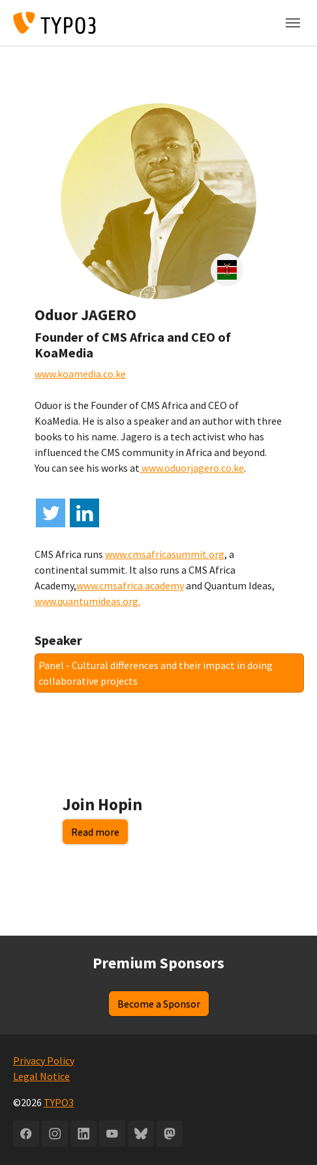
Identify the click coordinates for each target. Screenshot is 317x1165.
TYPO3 (59, 1102)
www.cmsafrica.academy (130, 585)
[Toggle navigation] (293, 23)
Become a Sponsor (158, 1003)
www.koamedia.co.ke (80, 373)
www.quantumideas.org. (87, 601)
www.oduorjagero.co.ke (192, 467)
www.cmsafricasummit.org (164, 554)
